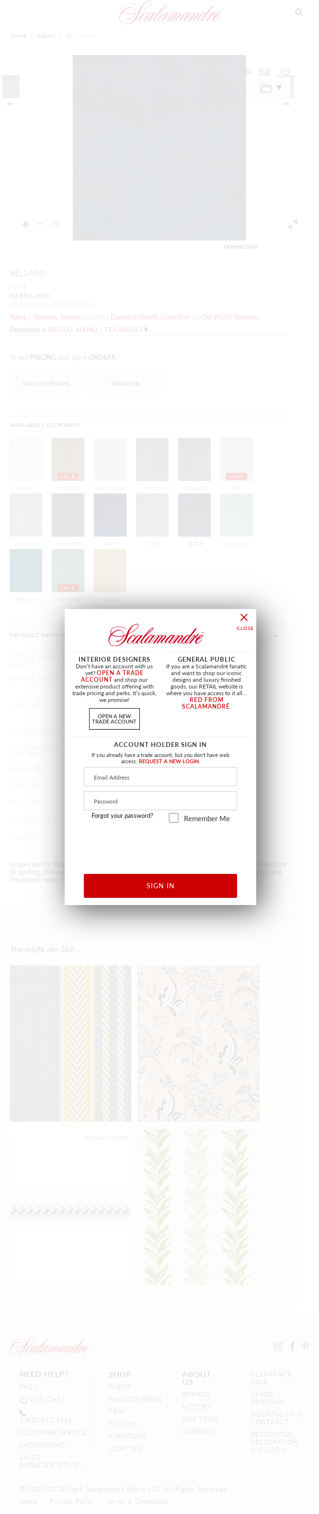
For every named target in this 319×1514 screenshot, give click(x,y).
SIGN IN (161, 885)
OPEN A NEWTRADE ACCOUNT (114, 718)
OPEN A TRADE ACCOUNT (112, 676)
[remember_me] (174, 818)
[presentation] (161, 844)
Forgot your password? (122, 815)
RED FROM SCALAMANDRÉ (206, 703)
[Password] (160, 800)
